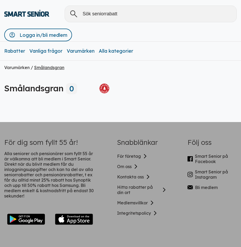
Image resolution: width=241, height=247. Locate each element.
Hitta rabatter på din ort (141, 190)
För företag (132, 156)
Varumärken (81, 51)
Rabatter (14, 51)
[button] (38, 35)
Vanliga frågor (46, 51)
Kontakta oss (133, 176)
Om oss (127, 166)
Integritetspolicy (137, 213)
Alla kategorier (116, 51)
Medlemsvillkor (135, 202)
